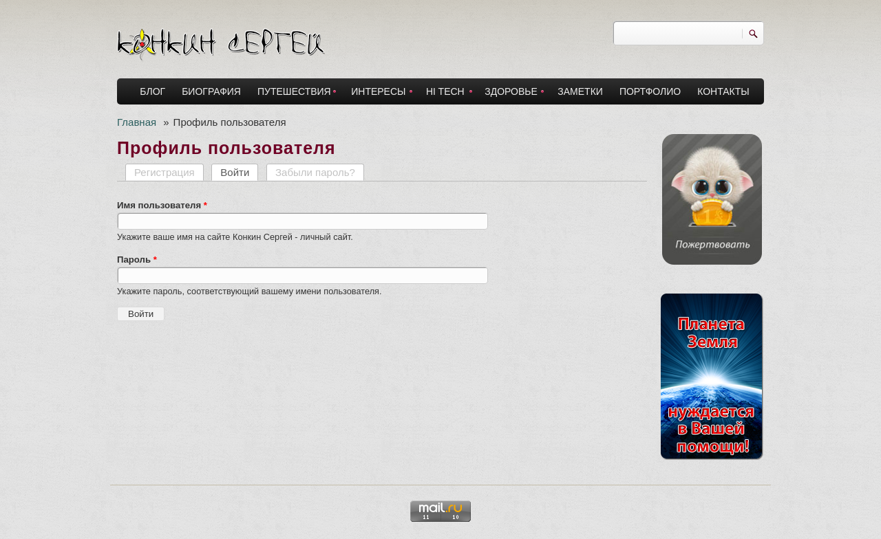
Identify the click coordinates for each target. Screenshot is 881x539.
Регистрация (164, 172)
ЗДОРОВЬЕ (511, 91)
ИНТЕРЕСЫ (378, 91)
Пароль (137, 259)
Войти (239, 172)
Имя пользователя (162, 205)
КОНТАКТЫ (723, 91)
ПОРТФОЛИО (650, 91)
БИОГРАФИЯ (211, 91)
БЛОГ (152, 91)
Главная (136, 122)
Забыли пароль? (315, 172)
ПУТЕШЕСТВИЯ (294, 91)
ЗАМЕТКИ (580, 91)
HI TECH (445, 91)
